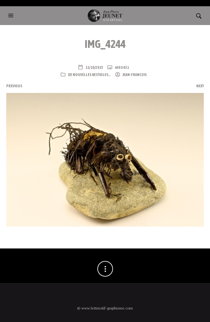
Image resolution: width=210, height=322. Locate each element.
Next (200, 86)
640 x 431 (121, 67)
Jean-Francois (134, 75)
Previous (14, 86)
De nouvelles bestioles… (89, 75)
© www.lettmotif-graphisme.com (105, 308)
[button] (11, 15)
